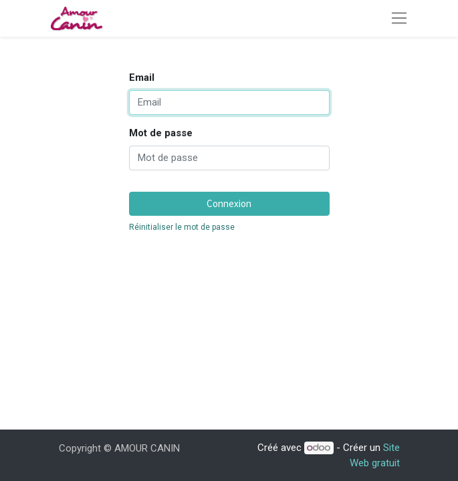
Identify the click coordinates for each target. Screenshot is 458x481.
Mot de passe (161, 133)
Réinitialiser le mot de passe (182, 227)
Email (141, 77)
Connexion (229, 203)
